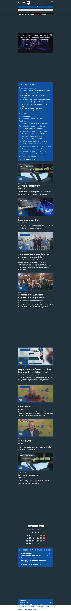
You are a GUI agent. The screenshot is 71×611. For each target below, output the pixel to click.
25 (27, 530)
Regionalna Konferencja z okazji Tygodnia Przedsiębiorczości (35, 370)
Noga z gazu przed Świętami (28, 93)
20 (38, 538)
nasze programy (24, 6)
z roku (48, 550)
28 (35, 530)
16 (27, 538)
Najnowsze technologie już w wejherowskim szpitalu (33, 255)
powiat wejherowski (25, 200)
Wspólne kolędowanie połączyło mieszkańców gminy (34, 100)
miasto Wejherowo (25, 234)
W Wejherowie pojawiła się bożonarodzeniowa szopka (32, 105)
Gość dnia (23, 114)
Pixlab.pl (41, 604)
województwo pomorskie (26, 166)
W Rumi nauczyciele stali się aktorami (32, 128)
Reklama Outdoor (35, 10)
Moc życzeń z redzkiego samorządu (32, 138)
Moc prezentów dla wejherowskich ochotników (33, 102)
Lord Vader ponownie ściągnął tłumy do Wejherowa (34, 90)
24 (30, 541)
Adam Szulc (24, 406)
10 (30, 535)
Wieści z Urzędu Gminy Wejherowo (33, 141)
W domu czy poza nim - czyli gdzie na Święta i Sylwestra (32, 96)
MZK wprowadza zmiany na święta (29, 111)
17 (30, 538)
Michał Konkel (26, 116)
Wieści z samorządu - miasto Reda (33, 131)
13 (38, 535)
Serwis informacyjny (27, 88)
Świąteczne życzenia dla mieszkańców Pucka (34, 154)
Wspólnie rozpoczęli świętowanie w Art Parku (34, 143)
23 (27, 541)
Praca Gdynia (23, 10)
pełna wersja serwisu (25, 600)
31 (30, 544)
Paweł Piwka (24, 440)
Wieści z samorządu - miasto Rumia (33, 126)
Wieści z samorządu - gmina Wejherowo (35, 146)
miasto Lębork (23, 421)
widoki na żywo (47, 6)
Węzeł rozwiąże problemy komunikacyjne (33, 136)
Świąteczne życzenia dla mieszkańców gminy (34, 149)
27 (33, 530)
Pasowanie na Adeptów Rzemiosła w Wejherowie (31, 296)
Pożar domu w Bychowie (26, 159)
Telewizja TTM (34, 604)
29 (38, 530)
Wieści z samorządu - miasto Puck (32, 151)
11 (33, 535)
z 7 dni (33, 550)
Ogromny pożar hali (28, 220)
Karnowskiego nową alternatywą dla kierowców (35, 123)
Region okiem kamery (28, 157)
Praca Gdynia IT (47, 10)
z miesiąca (41, 550)
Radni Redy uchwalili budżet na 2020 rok (33, 134)
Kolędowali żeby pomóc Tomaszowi (30, 109)
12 (35, 535)
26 (30, 530)
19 (35, 538)
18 (33, 538)
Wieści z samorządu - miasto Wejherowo (30, 120)
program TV (35, 6)
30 (41, 530)
